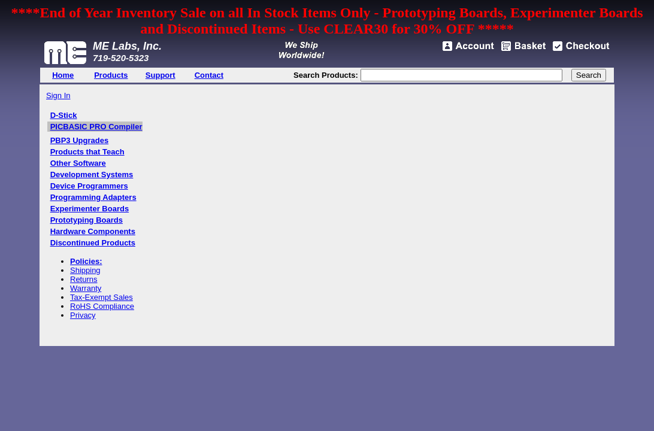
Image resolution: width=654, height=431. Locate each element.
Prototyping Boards (86, 220)
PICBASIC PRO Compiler (96, 126)
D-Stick (63, 115)
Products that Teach (87, 151)
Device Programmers (89, 185)
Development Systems (92, 174)
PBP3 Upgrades (79, 140)
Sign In (58, 95)
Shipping (85, 270)
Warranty (85, 288)
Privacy (83, 315)
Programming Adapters (93, 197)
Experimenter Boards (89, 208)
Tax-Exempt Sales (101, 297)
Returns (84, 279)
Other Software (78, 163)
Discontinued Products (92, 242)
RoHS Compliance (102, 306)
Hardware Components (92, 231)
